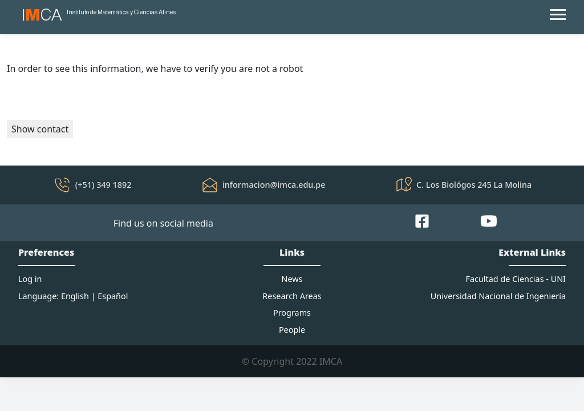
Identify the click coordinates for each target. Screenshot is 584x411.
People (292, 329)
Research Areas (291, 296)
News (292, 278)
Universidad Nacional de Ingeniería (498, 296)
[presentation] (93, 97)
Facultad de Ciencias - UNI (516, 278)
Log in (30, 278)
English (75, 296)
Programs (292, 312)
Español (113, 296)
